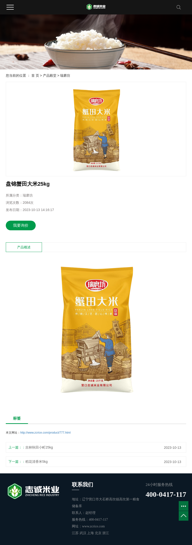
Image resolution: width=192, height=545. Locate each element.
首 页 (35, 75)
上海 (91, 533)
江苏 (76, 533)
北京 (99, 533)
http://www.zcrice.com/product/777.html (45, 432)
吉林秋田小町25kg (39, 447)
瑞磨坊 (65, 75)
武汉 (83, 533)
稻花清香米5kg (36, 461)
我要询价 (20, 225)
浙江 (105, 533)
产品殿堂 (49, 75)
